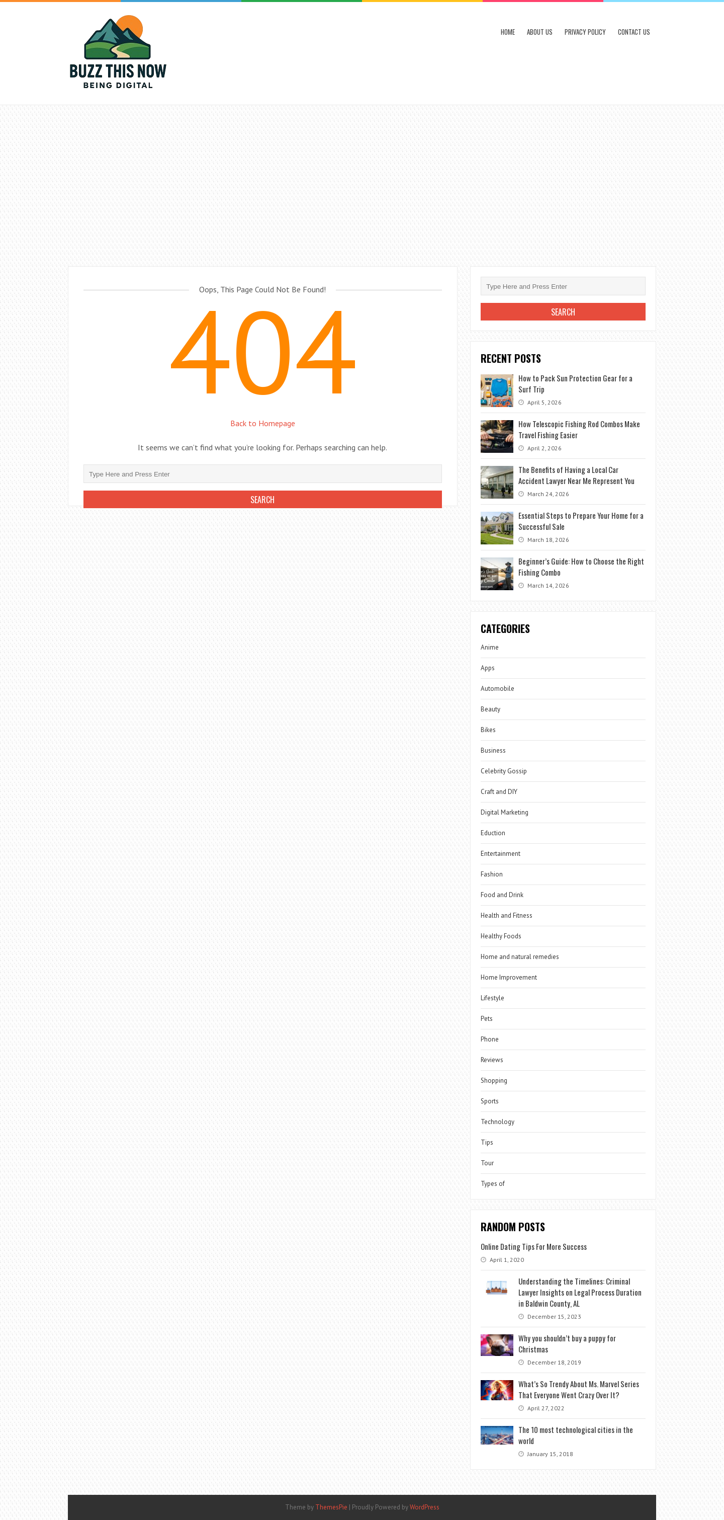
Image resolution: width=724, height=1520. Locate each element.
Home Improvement (509, 977)
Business (493, 750)
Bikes (488, 730)
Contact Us (634, 32)
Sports (490, 1101)
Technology (497, 1121)
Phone (490, 1039)
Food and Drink (502, 895)
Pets (487, 1018)
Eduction (493, 833)
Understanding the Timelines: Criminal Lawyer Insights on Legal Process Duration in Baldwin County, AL (580, 1292)
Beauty (490, 709)
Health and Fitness (506, 915)
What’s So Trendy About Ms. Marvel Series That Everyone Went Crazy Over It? (578, 1389)
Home (508, 32)
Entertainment (500, 853)
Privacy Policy (585, 32)
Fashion (492, 874)
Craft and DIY (499, 791)
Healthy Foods (501, 936)
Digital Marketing (504, 812)
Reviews (492, 1060)
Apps (488, 668)
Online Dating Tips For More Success (534, 1246)
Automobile (497, 688)
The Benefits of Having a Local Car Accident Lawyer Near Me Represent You (576, 475)
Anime (490, 647)
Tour (487, 1163)
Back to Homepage (262, 423)
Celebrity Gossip (504, 771)
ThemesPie (331, 1507)
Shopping (494, 1080)
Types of (493, 1183)
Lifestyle (492, 998)
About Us (540, 32)
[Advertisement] (362, 180)
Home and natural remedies (520, 956)
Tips (487, 1142)
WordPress (424, 1507)
